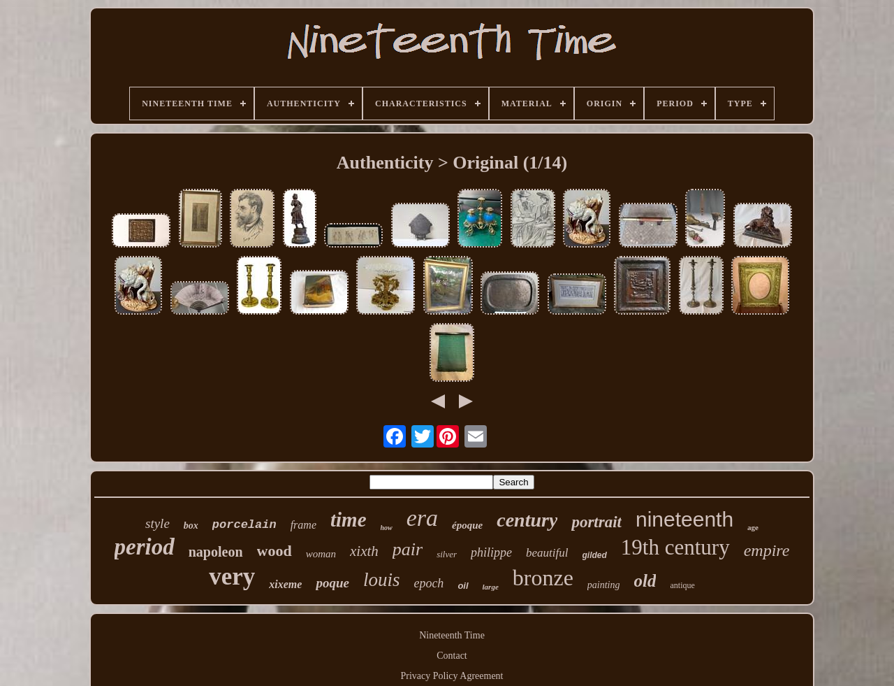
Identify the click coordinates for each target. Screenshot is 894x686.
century (527, 520)
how (387, 527)
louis (381, 579)
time (348, 519)
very (232, 576)
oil (462, 585)
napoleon (216, 551)
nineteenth (684, 519)
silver (447, 554)
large (491, 587)
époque (467, 525)
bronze (543, 577)
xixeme (285, 584)
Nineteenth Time (452, 635)
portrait (596, 522)
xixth (364, 551)
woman (321, 553)
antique (682, 585)
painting (603, 585)
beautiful (547, 552)
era (422, 518)
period (145, 546)
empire (767, 550)
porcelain (244, 524)
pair (408, 549)
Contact (452, 655)
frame (303, 525)
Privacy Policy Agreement (452, 676)
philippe (491, 552)
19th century (675, 547)
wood (274, 550)
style (157, 523)
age (753, 527)
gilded (594, 555)
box (191, 525)
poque (332, 583)
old (645, 580)
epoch (428, 583)
